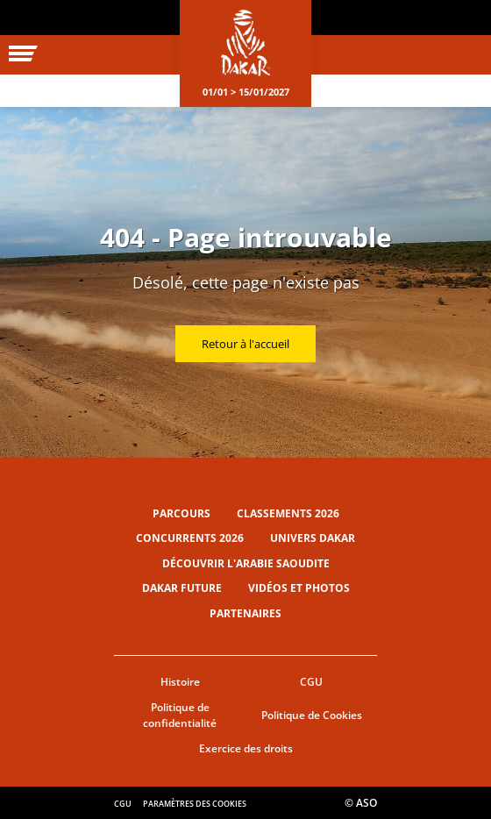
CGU (311, 681)
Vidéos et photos (299, 587)
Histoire (180, 681)
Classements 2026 (288, 513)
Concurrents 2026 (190, 538)
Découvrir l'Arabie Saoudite (246, 563)
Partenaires (245, 613)
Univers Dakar (312, 538)
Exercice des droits (246, 748)
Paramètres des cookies (194, 803)
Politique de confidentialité (180, 715)
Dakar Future (182, 587)
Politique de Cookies (311, 715)
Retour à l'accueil (245, 344)
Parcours (181, 513)
